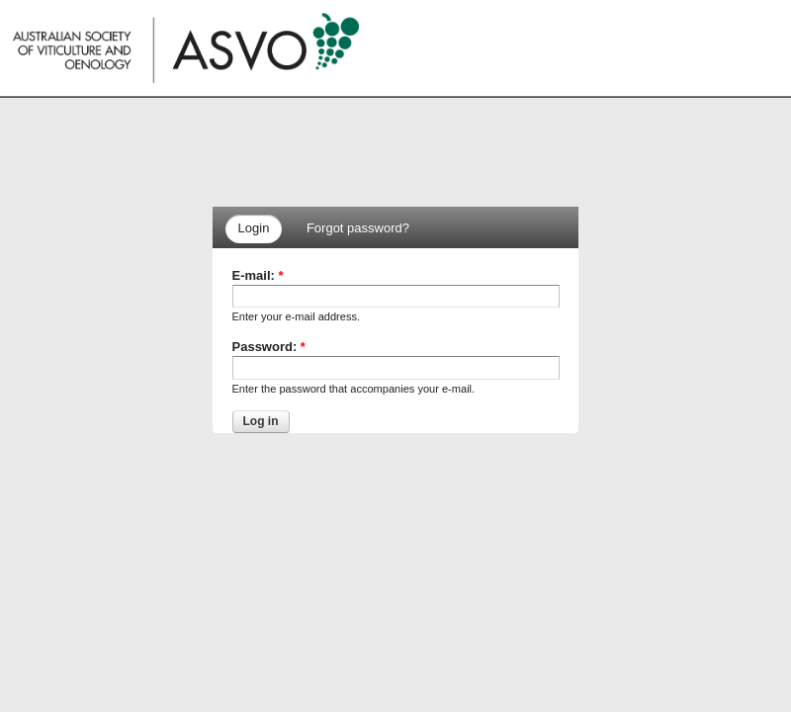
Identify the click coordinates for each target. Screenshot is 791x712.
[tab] (257, 229)
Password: (269, 346)
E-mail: (258, 275)
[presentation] (254, 229)
